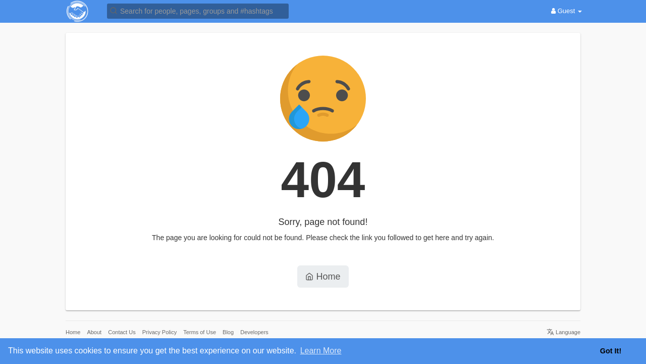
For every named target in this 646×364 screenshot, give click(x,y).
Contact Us (121, 332)
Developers (254, 332)
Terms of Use (199, 332)
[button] (197, 10)
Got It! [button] (610, 351)
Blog (228, 332)
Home (322, 276)
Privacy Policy (159, 332)
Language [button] (563, 332)
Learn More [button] (321, 350)
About (94, 332)
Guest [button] (566, 11)
